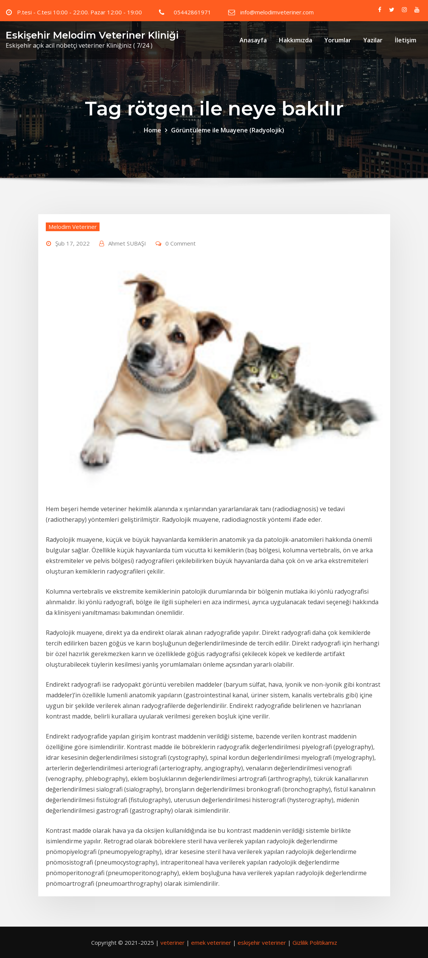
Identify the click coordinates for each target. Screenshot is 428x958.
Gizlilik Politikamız (315, 942)
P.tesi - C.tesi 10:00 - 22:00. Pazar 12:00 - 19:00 (79, 12)
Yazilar (373, 40)
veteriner (172, 942)
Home (152, 130)
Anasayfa (253, 40)
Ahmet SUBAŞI (127, 243)
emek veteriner (211, 942)
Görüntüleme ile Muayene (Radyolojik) (227, 130)
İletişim (405, 40)
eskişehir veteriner (262, 942)
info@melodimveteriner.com (277, 12)
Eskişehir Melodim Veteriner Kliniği (92, 35)
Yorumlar (337, 40)
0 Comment (180, 243)
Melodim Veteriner (72, 226)
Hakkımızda (295, 40)
